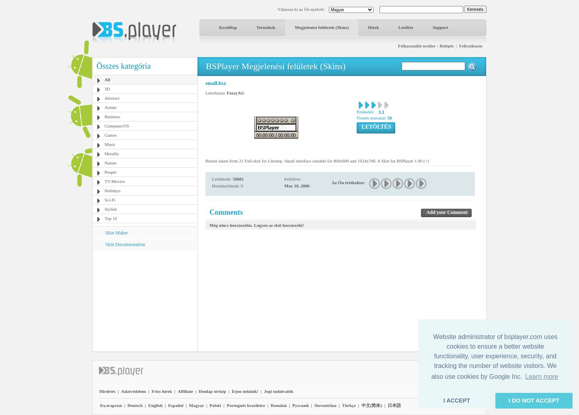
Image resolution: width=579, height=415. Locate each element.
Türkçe (349, 405)
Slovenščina (325, 405)
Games (111, 135)
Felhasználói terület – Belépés (426, 45)
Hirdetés (107, 391)
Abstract (112, 98)
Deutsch (135, 405)
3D (107, 88)
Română (279, 405)
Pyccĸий (300, 405)
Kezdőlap (228, 27)
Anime (111, 107)
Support (440, 27)
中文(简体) (371, 405)
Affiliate (185, 391)
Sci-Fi (110, 199)
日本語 (394, 405)
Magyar (196, 405)
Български (111, 405)
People (111, 172)
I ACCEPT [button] (456, 400)
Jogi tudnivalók (278, 391)
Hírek (373, 27)
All (107, 79)
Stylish (111, 209)
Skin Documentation (125, 244)
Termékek (266, 27)
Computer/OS (117, 125)
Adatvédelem (133, 391)
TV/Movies (115, 181)
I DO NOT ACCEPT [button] (534, 400)
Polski (215, 405)
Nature (111, 162)
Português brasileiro (246, 405)
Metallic (112, 153)
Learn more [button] (541, 376)
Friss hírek (162, 391)
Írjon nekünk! (245, 391)
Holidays (113, 190)
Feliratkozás (470, 45)
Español (175, 405)
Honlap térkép (212, 391)
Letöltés (405, 27)
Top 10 (111, 218)
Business (112, 116)
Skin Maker (116, 233)
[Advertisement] (145, 300)
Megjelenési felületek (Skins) (322, 27)
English (155, 405)
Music (110, 144)
